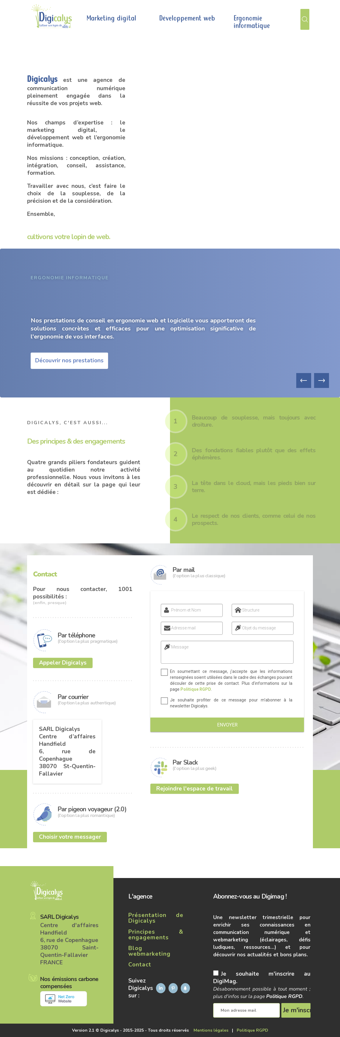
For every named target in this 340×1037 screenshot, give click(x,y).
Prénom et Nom (180, 610)
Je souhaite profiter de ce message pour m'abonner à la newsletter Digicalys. (228, 703)
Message (176, 647)
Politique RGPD (192, 689)
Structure (245, 610)
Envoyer (227, 725)
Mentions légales (211, 1030)
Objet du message (253, 628)
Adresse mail (178, 628)
